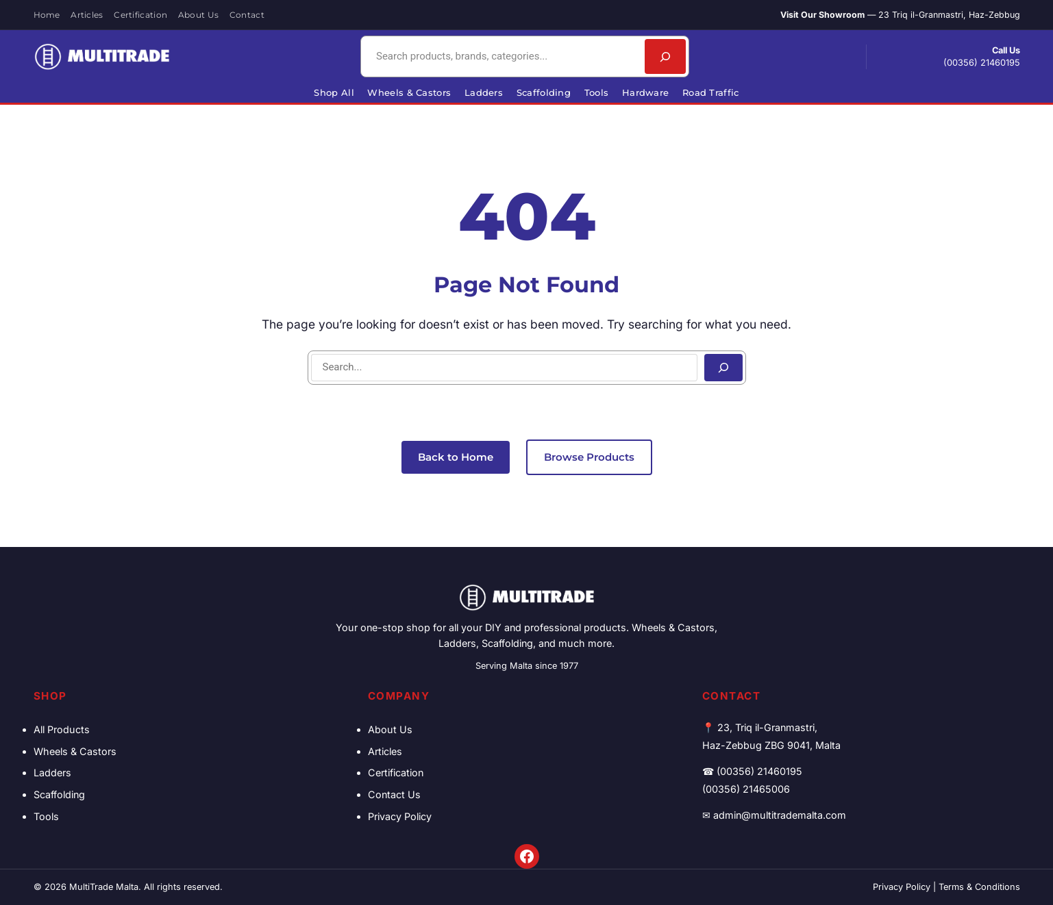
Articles (385, 751)
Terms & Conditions (979, 887)
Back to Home (455, 456)
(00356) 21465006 (746, 789)
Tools (46, 816)
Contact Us (394, 794)
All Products (62, 729)
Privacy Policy (400, 816)
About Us (390, 729)
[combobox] (501, 56)
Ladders (52, 772)
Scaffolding (59, 794)
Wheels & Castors (75, 751)
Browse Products (589, 456)
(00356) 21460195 (981, 63)
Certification (395, 772)
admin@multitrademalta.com (779, 815)
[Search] (665, 56)
